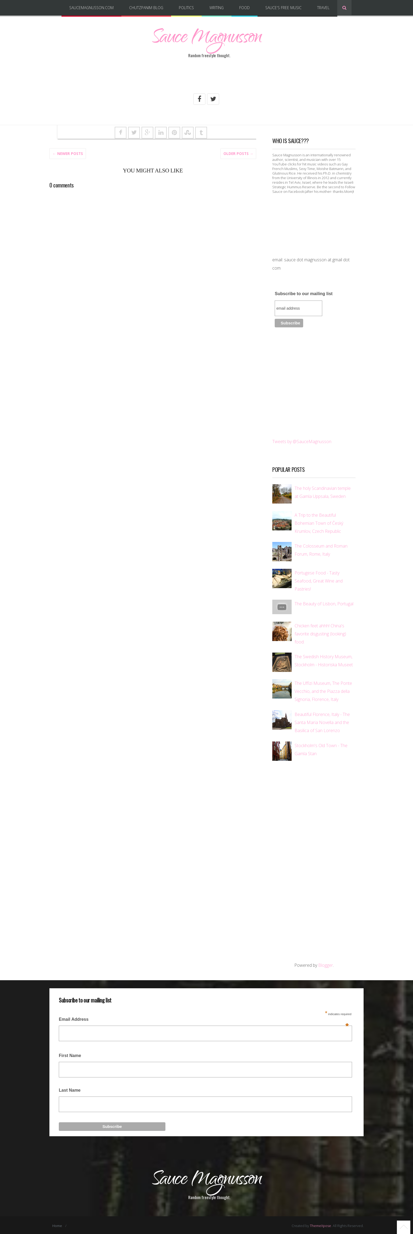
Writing (216, 7)
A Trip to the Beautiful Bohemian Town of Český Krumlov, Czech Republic (319, 523)
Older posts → (238, 153)
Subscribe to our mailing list (303, 293)
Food (244, 7)
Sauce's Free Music (283, 7)
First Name (70, 1055)
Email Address (204, 1021)
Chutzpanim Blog (146, 7)
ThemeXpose (320, 1224)
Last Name (70, 1090)
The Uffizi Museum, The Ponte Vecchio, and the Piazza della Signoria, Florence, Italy (323, 691)
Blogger (325, 965)
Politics (186, 7)
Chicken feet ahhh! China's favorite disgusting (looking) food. (320, 634)
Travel (323, 7)
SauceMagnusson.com (91, 7)
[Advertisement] (206, 78)
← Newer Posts (67, 153)
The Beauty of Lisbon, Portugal (324, 603)
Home (57, 1224)
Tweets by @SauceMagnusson (301, 441)
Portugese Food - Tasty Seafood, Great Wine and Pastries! (319, 581)
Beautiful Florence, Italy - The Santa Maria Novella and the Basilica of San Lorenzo (322, 722)
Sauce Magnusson (206, 39)
